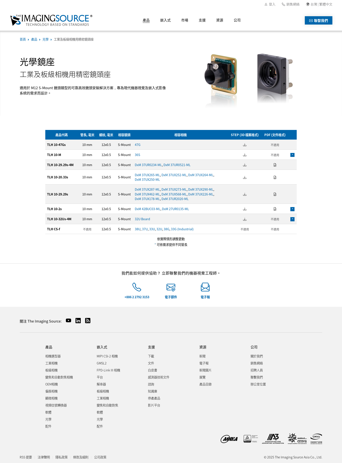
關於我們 (257, 356)
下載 (151, 356)
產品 (146, 20)
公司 (237, 20)
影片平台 (154, 405)
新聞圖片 (205, 370)
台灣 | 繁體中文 (321, 4)
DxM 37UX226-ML (200, 194)
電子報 (205, 296)
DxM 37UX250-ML (147, 179)
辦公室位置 (258, 384)
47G (137, 144)
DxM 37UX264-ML (200, 174)
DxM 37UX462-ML (147, 194)
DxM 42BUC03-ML (147, 208)
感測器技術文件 (158, 377)
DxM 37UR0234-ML (148, 164)
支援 (202, 20)
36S (137, 154)
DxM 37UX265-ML (147, 174)
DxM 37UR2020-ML (175, 198)
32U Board (142, 218)
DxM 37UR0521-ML (177, 164)
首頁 (23, 39)
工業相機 (51, 363)
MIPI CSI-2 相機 (107, 356)
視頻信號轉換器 (56, 405)
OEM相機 (51, 384)
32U (159, 229)
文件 (151, 363)
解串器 (101, 384)
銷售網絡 (293, 4)
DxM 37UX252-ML (174, 174)
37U (145, 229)
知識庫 (152, 391)
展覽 (202, 377)
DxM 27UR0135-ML (175, 208)
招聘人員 (257, 370)
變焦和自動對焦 (107, 405)
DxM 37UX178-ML (147, 198)
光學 (45, 39)
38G (166, 229)
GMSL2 (102, 363)
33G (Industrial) (182, 229)
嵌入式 (165, 20)
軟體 (48, 412)
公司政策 (100, 457)
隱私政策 (61, 457)
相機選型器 (53, 356)
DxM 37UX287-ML (147, 189)
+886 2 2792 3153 (137, 296)
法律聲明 (44, 457)
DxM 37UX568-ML (174, 194)
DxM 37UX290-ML (200, 189)
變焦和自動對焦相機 (59, 377)
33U (152, 229)
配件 (48, 426)
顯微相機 (51, 398)
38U (137, 229)
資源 (219, 20)
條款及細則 (80, 457)
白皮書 (152, 370)
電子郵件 (171, 296)
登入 (272, 4)
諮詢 (151, 384)
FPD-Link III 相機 (108, 370)
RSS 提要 (26, 457)
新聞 (202, 356)
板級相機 (51, 370)
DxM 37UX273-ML (174, 189)
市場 (184, 20)
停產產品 (154, 398)
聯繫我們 (318, 20)
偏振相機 (51, 391)
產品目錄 (205, 384)
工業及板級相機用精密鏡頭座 (74, 39)
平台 (100, 377)
